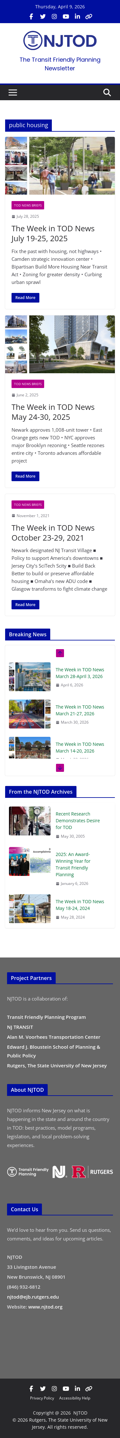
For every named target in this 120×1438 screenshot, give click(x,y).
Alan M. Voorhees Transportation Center (53, 1037)
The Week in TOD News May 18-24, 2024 (80, 904)
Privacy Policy (42, 1398)
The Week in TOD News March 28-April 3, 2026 (80, 672)
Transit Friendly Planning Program (46, 1017)
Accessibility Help (74, 1398)
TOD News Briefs (28, 205)
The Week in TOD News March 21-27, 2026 (80, 710)
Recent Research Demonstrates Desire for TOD (78, 820)
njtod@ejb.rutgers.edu (33, 1296)
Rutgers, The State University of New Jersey (57, 1065)
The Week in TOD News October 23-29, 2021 (53, 532)
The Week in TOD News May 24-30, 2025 (53, 411)
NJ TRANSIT (20, 1027)
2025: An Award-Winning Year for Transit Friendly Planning (73, 864)
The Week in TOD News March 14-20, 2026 (80, 747)
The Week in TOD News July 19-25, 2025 (53, 233)
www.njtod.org (45, 1306)
